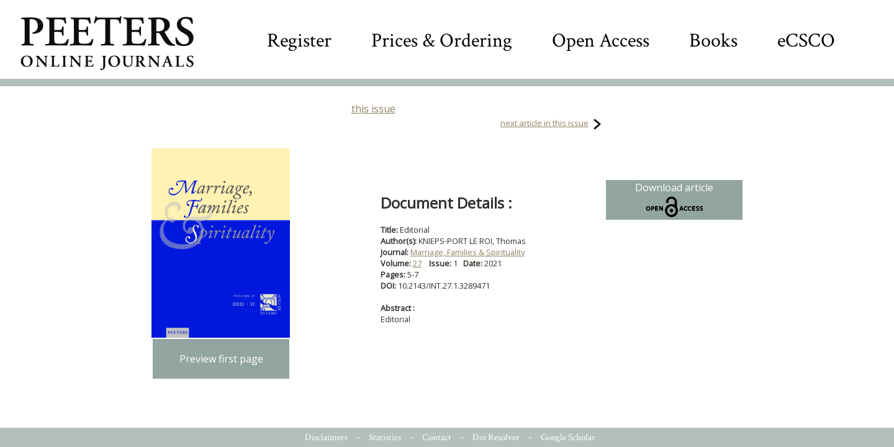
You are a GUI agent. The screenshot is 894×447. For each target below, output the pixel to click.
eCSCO (806, 40)
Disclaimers (326, 437)
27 (417, 263)
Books (713, 40)
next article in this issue (544, 123)
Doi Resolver (496, 437)
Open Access (600, 40)
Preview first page (221, 359)
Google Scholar (568, 437)
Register (299, 40)
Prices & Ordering (441, 40)
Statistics (385, 437)
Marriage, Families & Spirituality (467, 252)
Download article (674, 200)
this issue (373, 108)
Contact (436, 437)
